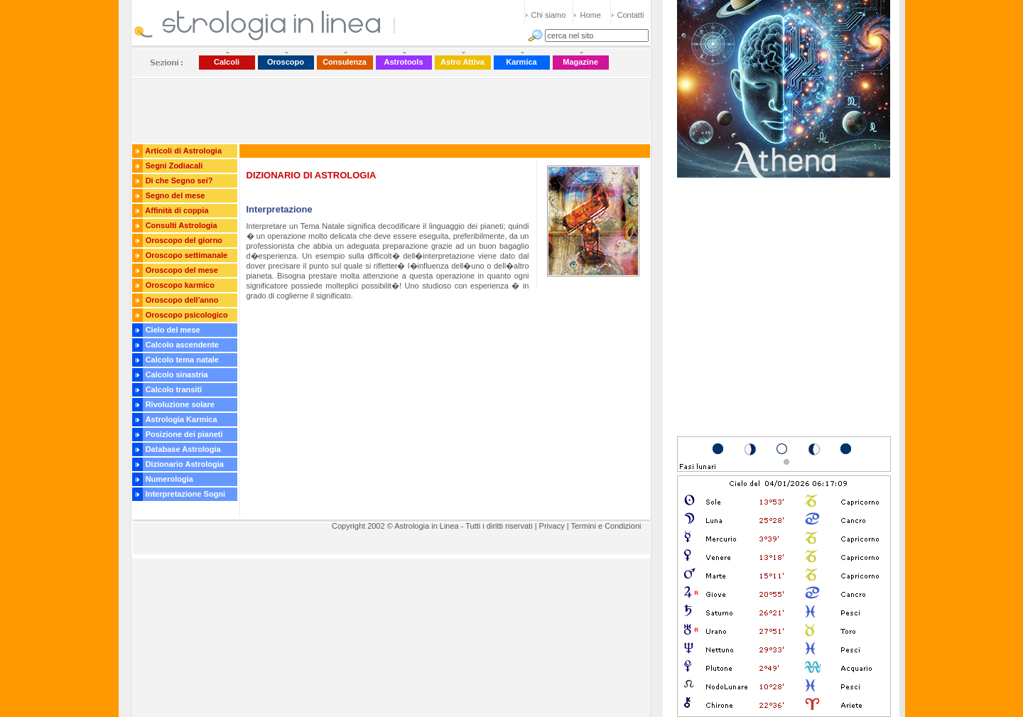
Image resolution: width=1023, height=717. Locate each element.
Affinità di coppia (176, 210)
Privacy (552, 526)
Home (590, 15)
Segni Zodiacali (174, 165)
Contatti (630, 15)
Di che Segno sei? (179, 180)
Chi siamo (548, 15)
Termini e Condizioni (605, 526)
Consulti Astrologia (181, 225)
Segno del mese (175, 195)
